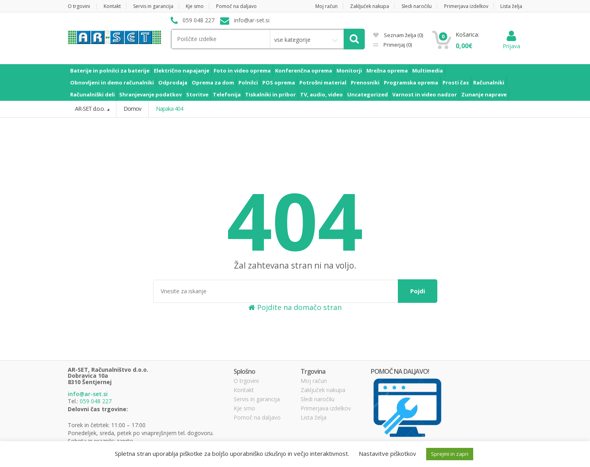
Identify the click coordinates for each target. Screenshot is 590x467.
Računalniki (488, 82)
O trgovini (79, 6)
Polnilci (248, 82)
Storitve (197, 94)
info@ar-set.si (88, 394)
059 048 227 (96, 401)
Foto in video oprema (242, 70)
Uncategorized (367, 94)
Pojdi (417, 291)
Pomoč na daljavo (236, 6)
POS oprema (278, 82)
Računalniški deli (92, 94)
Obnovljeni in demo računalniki (112, 82)
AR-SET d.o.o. (90, 108)
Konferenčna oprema (303, 70)
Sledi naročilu (416, 6)
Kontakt (112, 6)
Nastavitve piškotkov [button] (387, 453)
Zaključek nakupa (369, 6)
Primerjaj (397, 44)
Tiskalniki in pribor (270, 94)
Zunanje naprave (484, 94)
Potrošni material (322, 82)
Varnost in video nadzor (424, 94)
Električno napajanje (181, 70)
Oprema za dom (213, 82)
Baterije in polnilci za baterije (109, 70)
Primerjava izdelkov (466, 6)
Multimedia (427, 70)
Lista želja (511, 6)
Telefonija (227, 94)
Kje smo (195, 6)
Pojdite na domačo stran (295, 307)
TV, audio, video (321, 94)
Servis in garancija (153, 6)
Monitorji (349, 70)
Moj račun (326, 6)
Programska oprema (411, 82)
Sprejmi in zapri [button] (449, 453)
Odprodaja (172, 82)
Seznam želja (398, 35)
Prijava (511, 42)
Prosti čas (455, 82)
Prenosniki (365, 82)
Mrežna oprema (387, 70)
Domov (132, 108)
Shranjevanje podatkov (150, 94)
